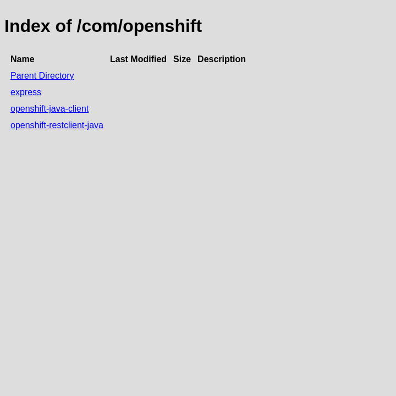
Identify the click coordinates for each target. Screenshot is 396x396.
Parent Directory (42, 75)
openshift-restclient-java (56, 125)
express (25, 92)
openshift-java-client (49, 108)
